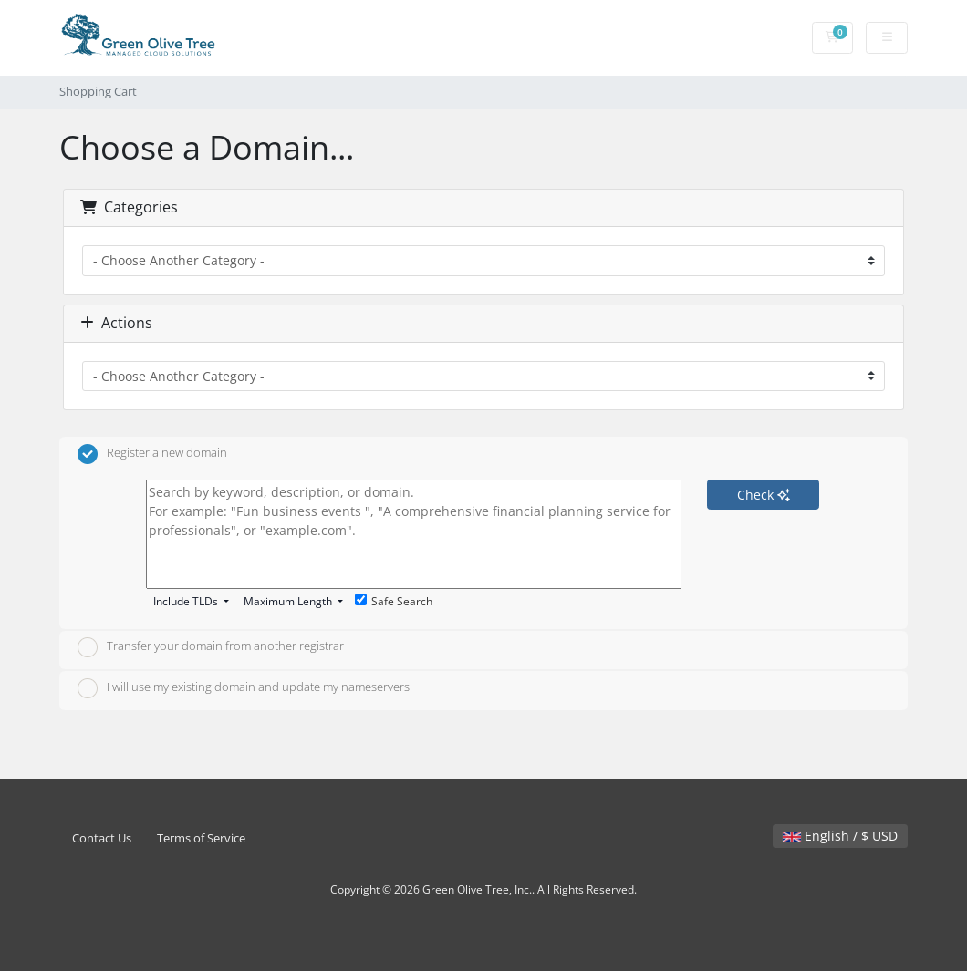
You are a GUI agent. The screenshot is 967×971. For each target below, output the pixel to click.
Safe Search (393, 601)
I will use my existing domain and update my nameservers (244, 688)
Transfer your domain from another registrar (211, 647)
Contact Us (101, 838)
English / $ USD (840, 835)
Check (763, 494)
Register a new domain (152, 454)
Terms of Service (201, 838)
